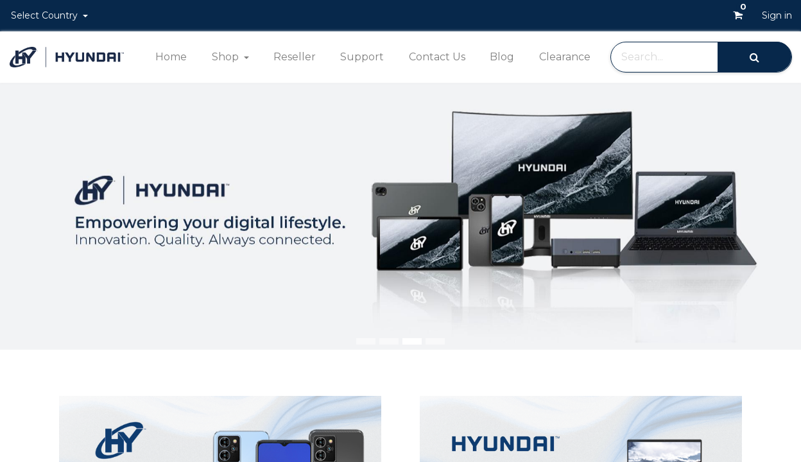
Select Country (45, 15)
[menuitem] (171, 57)
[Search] (754, 57)
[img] (769, 216)
